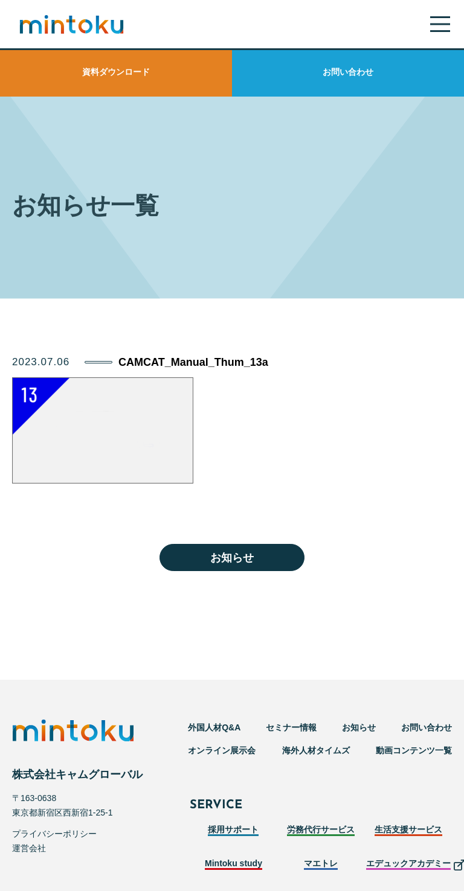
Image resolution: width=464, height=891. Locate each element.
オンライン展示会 (222, 750)
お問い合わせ (348, 72)
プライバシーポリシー (54, 833)
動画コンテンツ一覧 (414, 750)
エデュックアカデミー (408, 863)
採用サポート (233, 829)
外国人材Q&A (214, 727)
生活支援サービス (408, 829)
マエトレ (321, 863)
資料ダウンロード (116, 72)
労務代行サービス (321, 829)
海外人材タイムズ (316, 750)
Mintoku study (233, 863)
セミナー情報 (291, 727)
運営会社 (29, 848)
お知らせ (232, 558)
